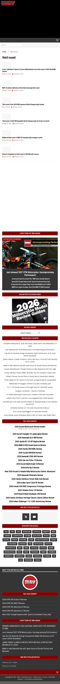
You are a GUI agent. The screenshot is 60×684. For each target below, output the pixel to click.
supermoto (9, 556)
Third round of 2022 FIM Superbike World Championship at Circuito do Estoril (25, 121)
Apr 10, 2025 (7, 74)
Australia (36, 532)
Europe (14, 540)
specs (19, 552)
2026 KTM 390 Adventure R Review (15, 607)
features (23, 540)
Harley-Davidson (42, 540)
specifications (10, 552)
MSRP (19, 548)
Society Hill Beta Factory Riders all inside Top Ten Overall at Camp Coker (30, 373)
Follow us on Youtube (9, 666)
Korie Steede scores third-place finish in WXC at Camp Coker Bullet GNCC (30, 415)
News (26, 548)
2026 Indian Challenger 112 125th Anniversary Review (30, 501)
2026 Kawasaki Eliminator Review (30, 475)
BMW (53, 532)
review (51, 548)
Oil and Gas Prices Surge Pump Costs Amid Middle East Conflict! (31, 284)
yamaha (37, 560)
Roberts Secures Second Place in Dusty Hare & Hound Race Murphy (30, 376)
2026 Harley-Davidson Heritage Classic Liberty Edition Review (30, 498)
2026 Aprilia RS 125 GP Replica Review (30, 441)
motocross (38, 544)
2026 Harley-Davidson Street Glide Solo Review (30, 479)
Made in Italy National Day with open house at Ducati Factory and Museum (30, 365)
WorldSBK (28, 560)
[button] (57, 40)
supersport (19, 556)
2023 (12, 532)
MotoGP (48, 544)
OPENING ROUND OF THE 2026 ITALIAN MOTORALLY (30, 408)
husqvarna (12, 544)
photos (43, 548)
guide (31, 540)
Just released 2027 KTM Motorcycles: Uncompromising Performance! (30, 350)
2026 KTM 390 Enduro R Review (14, 599)
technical (37, 556)
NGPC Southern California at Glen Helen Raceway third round (20, 88)
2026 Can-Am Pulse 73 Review (30, 460)
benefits (46, 532)
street (43, 552)
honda (53, 540)
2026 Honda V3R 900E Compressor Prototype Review (30, 486)
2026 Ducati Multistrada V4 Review (30, 464)
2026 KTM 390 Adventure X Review (15, 611)
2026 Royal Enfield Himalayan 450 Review (30, 494)
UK (54, 556)
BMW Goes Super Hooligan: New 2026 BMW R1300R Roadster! (31, 287)
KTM (30, 544)
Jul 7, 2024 (7, 107)
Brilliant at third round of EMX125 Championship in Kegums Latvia (22, 137)
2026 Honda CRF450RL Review (30, 449)
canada (7, 536)
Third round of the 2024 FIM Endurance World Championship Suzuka (23, 104)
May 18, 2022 (7, 123)
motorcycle (10, 548)
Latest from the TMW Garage (30, 233)
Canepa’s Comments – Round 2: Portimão (30, 391)
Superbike (52, 552)
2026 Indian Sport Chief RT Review (30, 483)
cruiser (27, 536)
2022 (6, 532)
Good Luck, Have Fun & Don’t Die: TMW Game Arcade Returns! (31, 279)
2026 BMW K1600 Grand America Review (30, 445)
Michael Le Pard (18, 74)
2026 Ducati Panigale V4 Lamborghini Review (30, 434)
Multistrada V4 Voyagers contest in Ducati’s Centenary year (30, 384)
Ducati (46, 536)
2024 (18, 532)
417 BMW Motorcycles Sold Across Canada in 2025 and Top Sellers (30, 394)
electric (6, 540)
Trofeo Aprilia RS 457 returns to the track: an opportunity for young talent (30, 380)
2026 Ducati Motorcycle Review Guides (30, 427)
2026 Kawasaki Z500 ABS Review (30, 456)
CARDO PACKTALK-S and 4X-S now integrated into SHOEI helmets (30, 398)
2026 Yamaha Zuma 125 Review (30, 490)
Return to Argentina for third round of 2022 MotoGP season (20, 154)
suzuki (29, 556)
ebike (53, 536)
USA (20, 560)
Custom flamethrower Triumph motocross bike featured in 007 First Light (30, 369)
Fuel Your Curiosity (30, 421)
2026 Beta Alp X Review (30, 467)
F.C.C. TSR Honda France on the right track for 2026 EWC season (30, 387)
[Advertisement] (30, 22)
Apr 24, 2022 (7, 140)
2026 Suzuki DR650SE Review (30, 453)
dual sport (37, 536)
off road (34, 548)
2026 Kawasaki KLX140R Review (30, 438)
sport (26, 552)
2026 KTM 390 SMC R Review (13, 603)
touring (47, 556)
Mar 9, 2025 (7, 90)
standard (34, 552)
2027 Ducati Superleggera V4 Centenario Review (30, 411)
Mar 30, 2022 (7, 156)
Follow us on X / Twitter (9, 662)
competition (17, 536)
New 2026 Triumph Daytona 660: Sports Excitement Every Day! (31, 282)
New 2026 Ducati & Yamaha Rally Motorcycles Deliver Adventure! (30, 471)
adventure (26, 532)
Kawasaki (22, 544)
